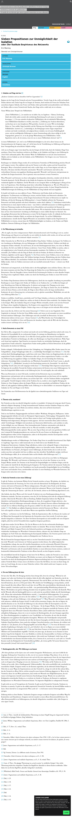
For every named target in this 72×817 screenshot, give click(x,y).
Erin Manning (7, 58)
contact (68, 24)
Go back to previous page (10, 31)
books (52, 28)
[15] (7, 508)
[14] (59, 454)
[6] (32, 255)
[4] (53, 202)
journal (41, 28)
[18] (49, 624)
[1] (22, 93)
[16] (38, 597)
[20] (33, 643)
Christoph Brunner (9, 66)
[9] (37, 318)
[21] (40, 662)
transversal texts (58, 24)
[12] (12, 363)
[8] (39, 311)
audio (63, 28)
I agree (66, 812)
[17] (43, 599)
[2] (41, 97)
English (5, 77)
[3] (61, 138)
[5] (40, 237)
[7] (20, 294)
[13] (40, 366)
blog (34, 28)
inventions (6, 85)
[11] (62, 352)
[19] (28, 629)
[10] (29, 322)
